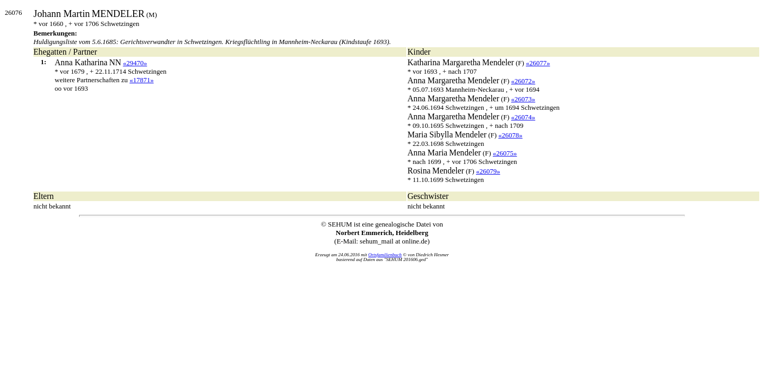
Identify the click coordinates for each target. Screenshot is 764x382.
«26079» (488, 171)
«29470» (135, 63)
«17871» (141, 80)
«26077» (538, 63)
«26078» (510, 135)
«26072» (523, 81)
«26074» (523, 117)
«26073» (523, 99)
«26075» (505, 153)
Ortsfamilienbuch (385, 254)
